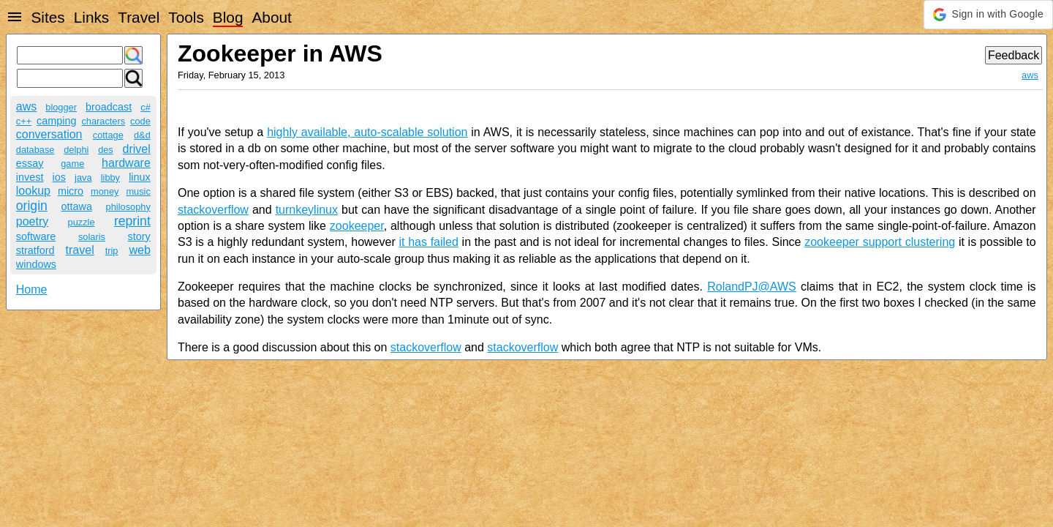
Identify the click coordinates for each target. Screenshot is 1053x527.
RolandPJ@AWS (751, 286)
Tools (186, 17)
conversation (49, 134)
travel (80, 250)
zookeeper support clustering (879, 242)
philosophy (128, 206)
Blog (228, 17)
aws (26, 106)
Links (92, 17)
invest (30, 177)
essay (30, 163)
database (35, 149)
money (104, 191)
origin (32, 205)
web (139, 250)
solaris (91, 236)
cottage (108, 135)
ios (59, 177)
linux (140, 177)
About (271, 17)
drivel (137, 149)
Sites (47, 17)
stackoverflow (213, 209)
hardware (126, 163)
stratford (35, 250)
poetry (32, 221)
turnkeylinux (307, 209)
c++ (23, 121)
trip (111, 250)
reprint (132, 221)
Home (32, 289)
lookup (33, 190)
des (105, 149)
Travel (138, 17)
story (139, 236)
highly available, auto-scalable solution (367, 132)
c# (145, 107)
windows (36, 264)
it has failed (428, 242)
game (72, 163)
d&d (142, 135)
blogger (61, 107)
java (83, 177)
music (138, 191)
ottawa (76, 206)
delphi (76, 149)
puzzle (81, 222)
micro (70, 191)
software (36, 236)
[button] (988, 14)
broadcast (109, 107)
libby (110, 177)
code (140, 121)
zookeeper (357, 226)
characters (103, 121)
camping (56, 121)
